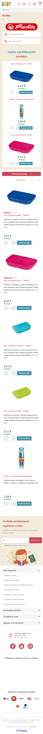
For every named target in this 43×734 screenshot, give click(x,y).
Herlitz (7, 10)
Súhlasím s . (16, 545)
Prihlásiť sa (35, 540)
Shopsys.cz (33, 727)
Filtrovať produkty (21, 174)
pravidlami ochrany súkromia (19, 545)
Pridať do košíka (25, 92)
